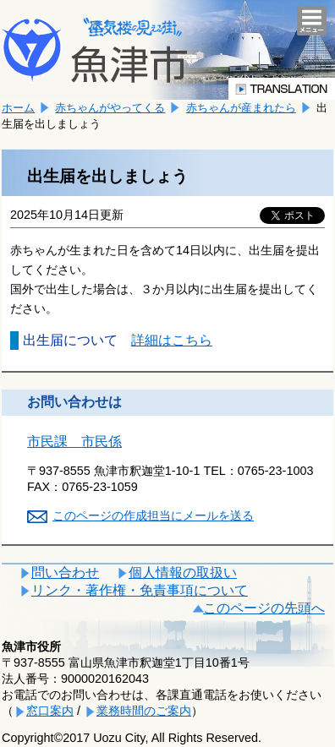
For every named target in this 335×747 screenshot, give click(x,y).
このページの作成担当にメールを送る (153, 515)
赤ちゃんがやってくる (110, 107)
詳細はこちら (171, 340)
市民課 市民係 (74, 441)
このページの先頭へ (264, 608)
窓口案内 (50, 710)
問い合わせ (65, 572)
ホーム (18, 107)
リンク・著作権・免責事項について (139, 590)
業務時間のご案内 (143, 710)
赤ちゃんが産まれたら (241, 107)
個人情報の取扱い (183, 572)
